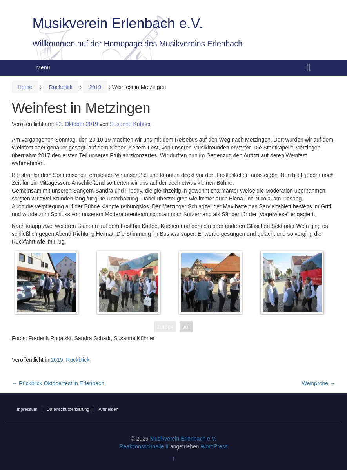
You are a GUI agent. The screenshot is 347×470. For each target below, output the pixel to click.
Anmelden (108, 409)
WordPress (214, 446)
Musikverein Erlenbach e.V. (118, 23)
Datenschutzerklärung (68, 409)
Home (25, 87)
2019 (95, 87)
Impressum (26, 409)
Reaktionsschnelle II (143, 446)
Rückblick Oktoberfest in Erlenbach (58, 383)
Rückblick (61, 87)
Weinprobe (318, 383)
